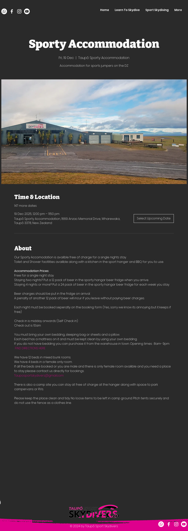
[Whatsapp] (4, 11)
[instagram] (19, 11)
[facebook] (12, 11)
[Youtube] (27, 11)
